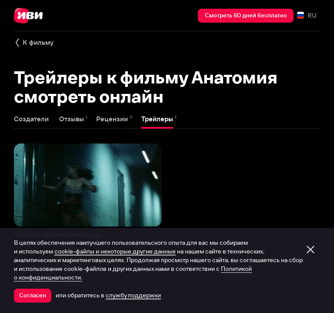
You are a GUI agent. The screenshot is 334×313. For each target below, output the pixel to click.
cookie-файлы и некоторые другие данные (115, 251)
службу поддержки (133, 295)
